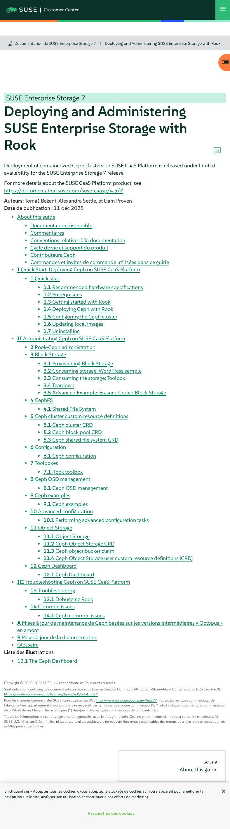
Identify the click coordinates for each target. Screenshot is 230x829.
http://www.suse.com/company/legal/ (125, 700)
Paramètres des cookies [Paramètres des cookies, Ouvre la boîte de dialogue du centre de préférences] (111, 813)
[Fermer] (223, 791)
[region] (115, 806)
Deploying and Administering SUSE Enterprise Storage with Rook (162, 43)
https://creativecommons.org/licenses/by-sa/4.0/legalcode (49, 694)
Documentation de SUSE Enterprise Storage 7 (55, 43)
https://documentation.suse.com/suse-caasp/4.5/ (62, 190)
